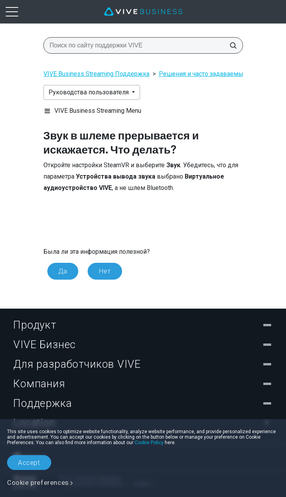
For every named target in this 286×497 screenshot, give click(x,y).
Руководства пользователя (89, 92)
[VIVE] (143, 12)
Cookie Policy (149, 442)
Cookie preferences (38, 482)
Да (62, 271)
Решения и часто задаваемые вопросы (217, 74)
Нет (105, 271)
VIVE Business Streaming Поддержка (96, 74)
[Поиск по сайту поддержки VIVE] (231, 45)
